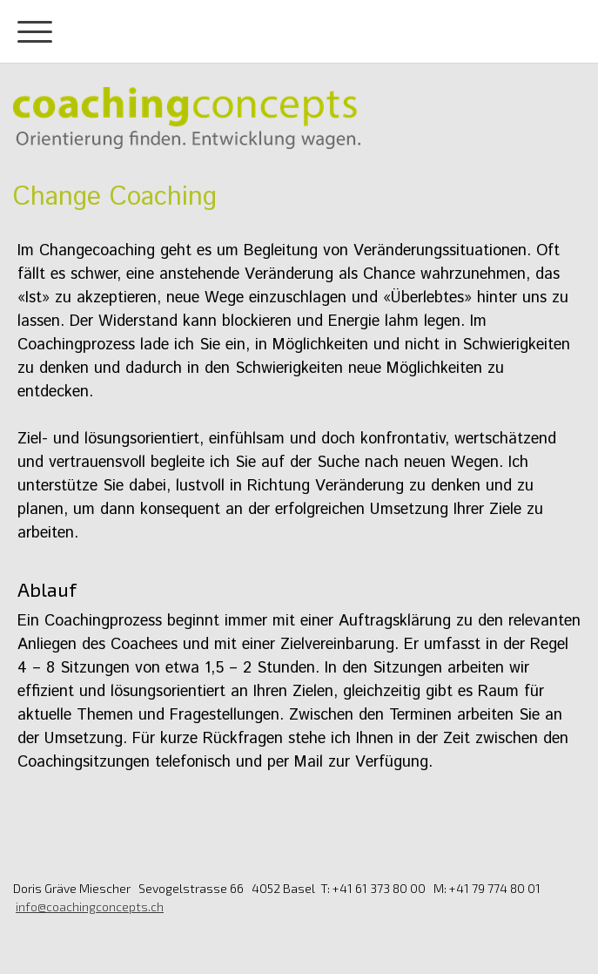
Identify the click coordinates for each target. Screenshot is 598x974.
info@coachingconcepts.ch (90, 906)
